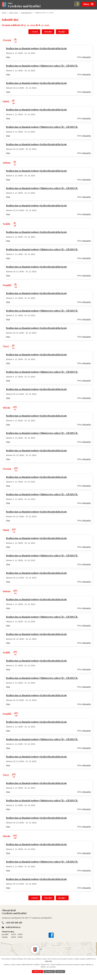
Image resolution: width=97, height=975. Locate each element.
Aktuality (86, 57)
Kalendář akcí (26, 13)
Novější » (64, 32)
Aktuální (48, 32)
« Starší (32, 32)
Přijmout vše (37, 971)
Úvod (4, 13)
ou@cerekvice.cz (13, 928)
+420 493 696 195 (14, 923)
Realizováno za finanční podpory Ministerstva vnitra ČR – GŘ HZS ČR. (42, 66)
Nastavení (60, 971)
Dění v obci (13, 13)
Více (8, 57)
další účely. (48, 961)
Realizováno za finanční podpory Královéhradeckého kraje (36, 48)
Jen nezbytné (49, 971)
